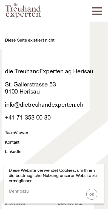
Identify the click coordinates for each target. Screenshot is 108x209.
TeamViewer (17, 132)
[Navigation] (96, 10)
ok (91, 194)
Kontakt (12, 142)
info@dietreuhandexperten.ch (44, 104)
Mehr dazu (19, 191)
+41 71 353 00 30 (28, 117)
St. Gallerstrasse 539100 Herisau (30, 88)
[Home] (23, 16)
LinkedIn (13, 151)
